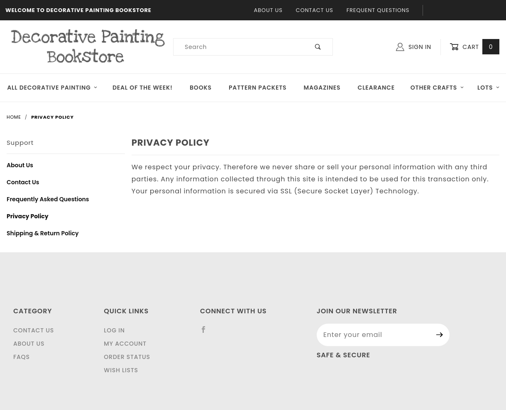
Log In (114, 330)
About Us (268, 10)
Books (201, 87)
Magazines (322, 87)
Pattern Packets (257, 87)
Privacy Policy (28, 216)
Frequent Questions (378, 10)
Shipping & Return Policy (43, 233)
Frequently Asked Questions (48, 199)
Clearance (376, 87)
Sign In (413, 47)
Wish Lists (121, 370)
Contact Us (314, 10)
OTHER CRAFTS (437, 87)
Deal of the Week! (142, 87)
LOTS (488, 87)
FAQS (21, 357)
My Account (125, 343)
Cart (474, 47)
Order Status (127, 357)
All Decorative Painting (52, 87)
